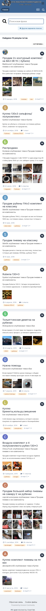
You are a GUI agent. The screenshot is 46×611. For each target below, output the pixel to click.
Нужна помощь (11, 365)
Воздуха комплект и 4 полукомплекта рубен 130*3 (20, 444)
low (3, 415)
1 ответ (24, 130)
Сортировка (38, 44)
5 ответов (24, 186)
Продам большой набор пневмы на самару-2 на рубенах (22, 493)
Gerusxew (6, 369)
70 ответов (25, 348)
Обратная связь (16, 602)
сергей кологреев (10, 497)
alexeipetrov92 (8, 566)
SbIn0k (5, 210)
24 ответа (24, 391)
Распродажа (10, 147)
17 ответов (25, 474)
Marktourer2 (7, 64)
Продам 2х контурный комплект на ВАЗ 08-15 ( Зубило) (22, 59)
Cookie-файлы (31, 602)
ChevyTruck (7, 449)
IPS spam (14, 610)
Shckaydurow (8, 326)
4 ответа (23, 302)
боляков (6, 151)
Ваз (33, 326)
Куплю (29, 120)
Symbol (5, 120)
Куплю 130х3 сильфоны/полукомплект (17, 115)
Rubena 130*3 (11, 274)
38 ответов (26, 542)
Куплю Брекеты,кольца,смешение (19, 410)
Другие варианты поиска (31, 28)
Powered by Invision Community (23, 605)
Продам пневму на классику (20, 240)
